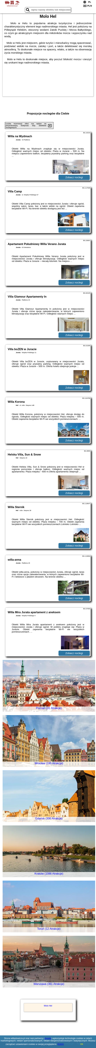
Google (47, 1038)
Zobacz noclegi (74, 177)
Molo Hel (48, 1006)
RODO (61, 1044)
